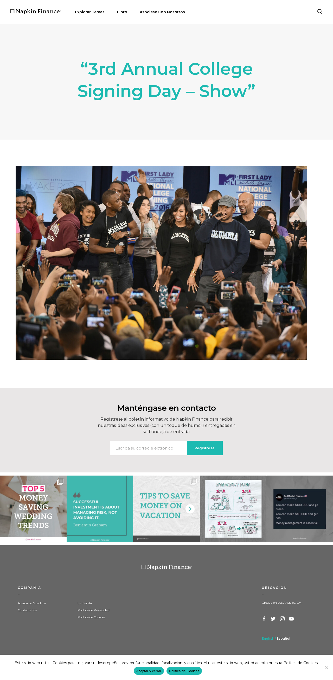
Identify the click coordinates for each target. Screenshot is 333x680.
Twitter (273, 619)
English (268, 638)
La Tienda (85, 603)
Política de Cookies (91, 617)
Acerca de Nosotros (32, 603)
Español (283, 638)
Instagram (282, 619)
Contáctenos (27, 610)
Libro (122, 12)
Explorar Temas (90, 12)
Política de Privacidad (94, 610)
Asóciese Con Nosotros (162, 12)
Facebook (264, 619)
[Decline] (326, 667)
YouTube (291, 619)
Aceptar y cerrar (148, 671)
